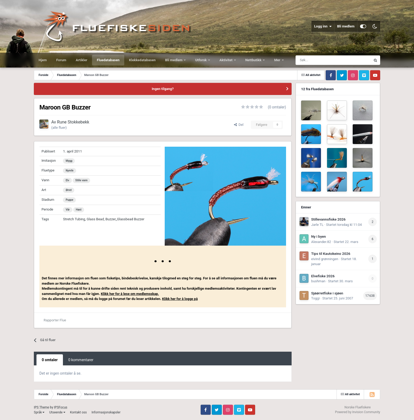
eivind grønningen (324, 259)
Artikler (82, 60)
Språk (39, 412)
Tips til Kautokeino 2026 (330, 253)
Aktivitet (226, 60)
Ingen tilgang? (163, 89)
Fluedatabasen (108, 60)
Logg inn (323, 26)
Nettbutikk (254, 60)
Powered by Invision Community (357, 412)
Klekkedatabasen (142, 60)
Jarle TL (317, 225)
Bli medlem (346, 26)
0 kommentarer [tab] (80, 360)
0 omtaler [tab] (50, 360)
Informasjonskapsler (106, 412)
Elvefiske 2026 (323, 276)
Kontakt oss (78, 412)
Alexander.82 (321, 242)
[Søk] (320, 60)
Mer (277, 60)
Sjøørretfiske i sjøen (327, 293)
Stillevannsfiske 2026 (328, 219)
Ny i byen (318, 236)
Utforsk (201, 60)
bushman (318, 281)
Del (238, 125)
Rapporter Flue (55, 320)
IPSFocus (60, 407)
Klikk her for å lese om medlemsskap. (130, 294)
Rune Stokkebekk (73, 122)
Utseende (57, 412)
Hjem (43, 60)
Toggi (315, 298)
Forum (61, 60)
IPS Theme (41, 407)
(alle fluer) (59, 128)
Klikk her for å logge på (180, 299)
